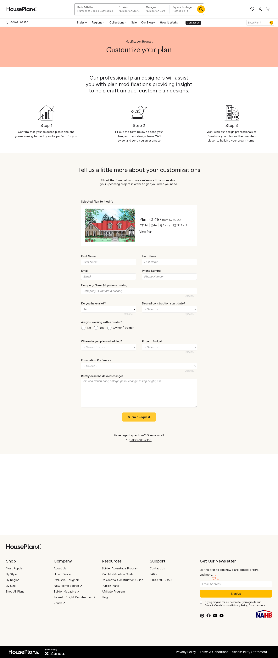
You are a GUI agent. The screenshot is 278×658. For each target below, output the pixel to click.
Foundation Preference (96, 360)
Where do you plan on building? (101, 341)
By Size (11, 586)
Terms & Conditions (215, 605)
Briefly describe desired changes (102, 376)
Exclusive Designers (67, 580)
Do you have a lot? (93, 303)
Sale (134, 22)
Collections (118, 22)
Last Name (149, 256)
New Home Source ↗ (68, 586)
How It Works (169, 22)
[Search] (271, 23)
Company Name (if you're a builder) (104, 285)
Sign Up (236, 593)
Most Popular (15, 568)
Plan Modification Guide (118, 574)
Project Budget (152, 341)
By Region (12, 580)
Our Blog (148, 22)
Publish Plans (110, 586)
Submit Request (139, 417)
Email (84, 270)
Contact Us (193, 22)
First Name (88, 256)
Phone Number (151, 270)
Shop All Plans (15, 591)
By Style (11, 574)
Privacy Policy (239, 605)
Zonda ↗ (59, 603)
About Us (60, 568)
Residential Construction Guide (122, 580)
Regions (98, 22)
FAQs (153, 574)
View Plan (145, 231)
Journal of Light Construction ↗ (75, 597)
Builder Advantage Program (120, 568)
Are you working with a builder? (101, 322)
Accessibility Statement (249, 652)
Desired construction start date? (163, 303)
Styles (81, 22)
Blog (105, 597)
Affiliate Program (113, 591)
